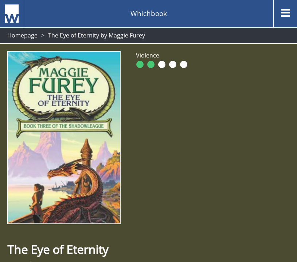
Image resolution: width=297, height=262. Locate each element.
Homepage (22, 35)
